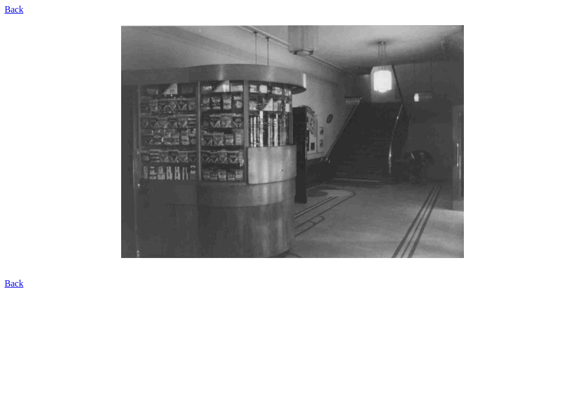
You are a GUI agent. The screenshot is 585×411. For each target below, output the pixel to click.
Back (14, 9)
